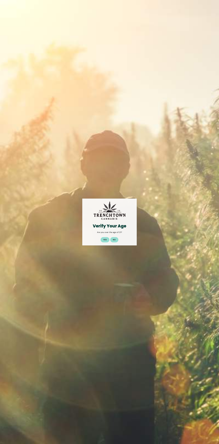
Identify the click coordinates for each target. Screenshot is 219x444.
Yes (105, 240)
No (114, 240)
